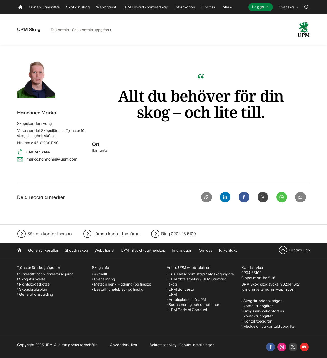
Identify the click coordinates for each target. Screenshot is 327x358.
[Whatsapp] (280, 197)
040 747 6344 (38, 152)
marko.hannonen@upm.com (51, 159)
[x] (293, 347)
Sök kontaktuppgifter (90, 29)
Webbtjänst (104, 250)
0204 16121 (291, 284)
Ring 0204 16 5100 (178, 234)
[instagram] (281, 347)
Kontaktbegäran (257, 321)
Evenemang (104, 279)
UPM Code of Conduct (188, 309)
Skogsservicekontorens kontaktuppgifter (263, 313)
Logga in (260, 6)
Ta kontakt (60, 29)
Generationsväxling (36, 294)
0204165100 (251, 272)
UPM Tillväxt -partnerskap (143, 250)
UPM (173, 294)
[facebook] (270, 347)
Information (182, 250)
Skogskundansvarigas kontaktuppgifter (262, 303)
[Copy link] (203, 197)
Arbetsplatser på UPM (187, 299)
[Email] (300, 197)
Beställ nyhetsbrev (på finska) (119, 289)
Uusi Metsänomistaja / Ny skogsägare (201, 274)
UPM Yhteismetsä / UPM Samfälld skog (198, 281)
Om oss (205, 250)
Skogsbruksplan (33, 289)
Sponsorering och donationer (194, 304)
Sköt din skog (76, 250)
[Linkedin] (222, 197)
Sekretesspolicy (163, 345)
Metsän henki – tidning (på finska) (122, 284)
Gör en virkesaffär (43, 250)
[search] (306, 7)
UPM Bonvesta (181, 289)
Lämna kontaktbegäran (116, 234)
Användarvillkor (124, 345)
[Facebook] (242, 197)
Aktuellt (100, 274)
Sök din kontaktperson (49, 234)
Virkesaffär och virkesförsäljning (46, 274)
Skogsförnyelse (32, 279)
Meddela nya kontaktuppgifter (269, 326)
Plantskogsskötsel (34, 284)
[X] (261, 197)
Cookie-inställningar (196, 345)
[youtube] (304, 347)
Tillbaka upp (299, 250)
